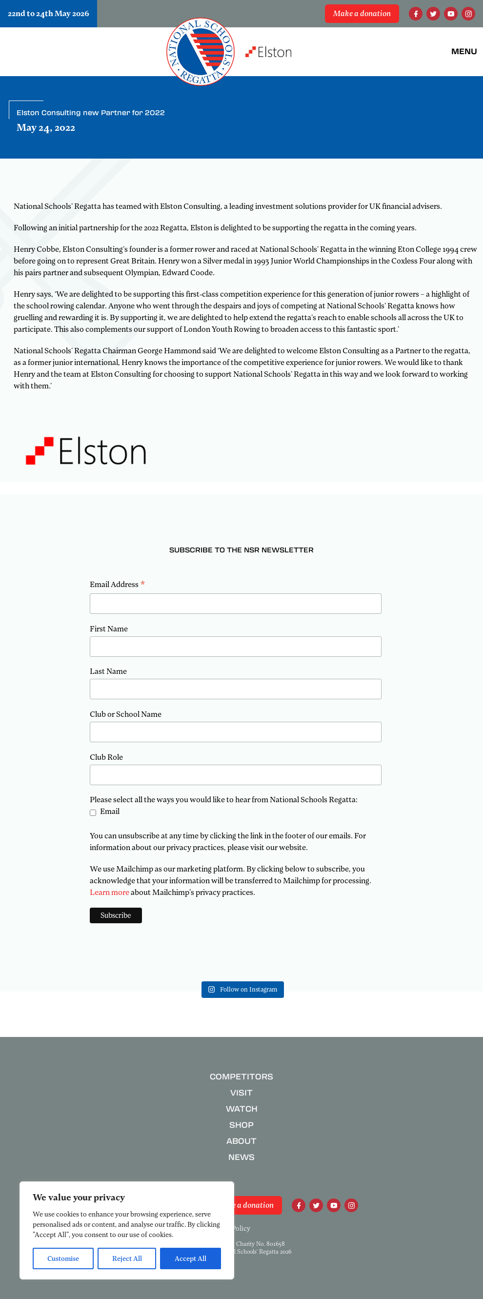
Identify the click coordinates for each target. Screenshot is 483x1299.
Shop (241, 1125)
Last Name (108, 671)
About (241, 1141)
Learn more (109, 892)
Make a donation (362, 13)
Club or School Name (125, 714)
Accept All (190, 1258)
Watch (242, 1109)
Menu (464, 51)
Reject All (127, 1258)
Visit (241, 1092)
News (241, 1157)
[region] (127, 1230)
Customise (63, 1258)
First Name (109, 629)
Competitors (241, 1076)
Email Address (117, 585)
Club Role (106, 757)
